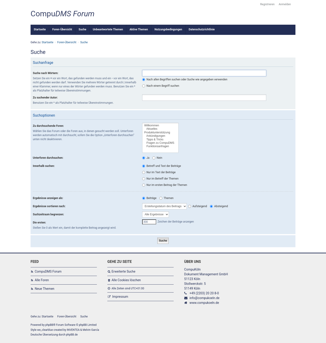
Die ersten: (39, 222)
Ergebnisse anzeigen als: (48, 198)
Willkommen (160, 125)
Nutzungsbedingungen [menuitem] (168, 29)
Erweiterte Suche (123, 271)
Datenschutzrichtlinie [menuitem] (202, 29)
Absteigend (219, 206)
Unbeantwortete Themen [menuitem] (108, 29)
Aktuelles (160, 129)
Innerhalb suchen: (44, 166)
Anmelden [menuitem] (285, 4)
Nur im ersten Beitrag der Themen (164, 185)
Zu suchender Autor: (45, 97)
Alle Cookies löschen (126, 280)
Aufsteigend (197, 206)
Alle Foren (42, 280)
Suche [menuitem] (82, 29)
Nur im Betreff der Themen (160, 178)
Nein (157, 157)
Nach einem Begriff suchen (160, 85)
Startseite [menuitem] (40, 29)
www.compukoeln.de (204, 303)
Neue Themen (44, 288)
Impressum (120, 296)
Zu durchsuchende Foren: (48, 125)
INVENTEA (73, 329)
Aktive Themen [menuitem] (138, 29)
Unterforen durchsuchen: (48, 157)
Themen (166, 198)
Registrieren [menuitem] (267, 4)
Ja (145, 157)
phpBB (49, 324)
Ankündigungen (160, 136)
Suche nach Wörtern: (45, 73)
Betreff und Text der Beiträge (161, 166)
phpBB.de (72, 334)
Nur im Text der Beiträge (159, 172)
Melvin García (91, 329)
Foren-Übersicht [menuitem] (62, 29)
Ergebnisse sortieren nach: (49, 206)
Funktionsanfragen (160, 146)
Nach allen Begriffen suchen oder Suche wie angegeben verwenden (184, 79)
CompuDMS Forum (48, 271)
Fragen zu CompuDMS (160, 143)
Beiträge (149, 198)
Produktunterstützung (160, 132)
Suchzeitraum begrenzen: (48, 214)
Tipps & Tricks (160, 139)
